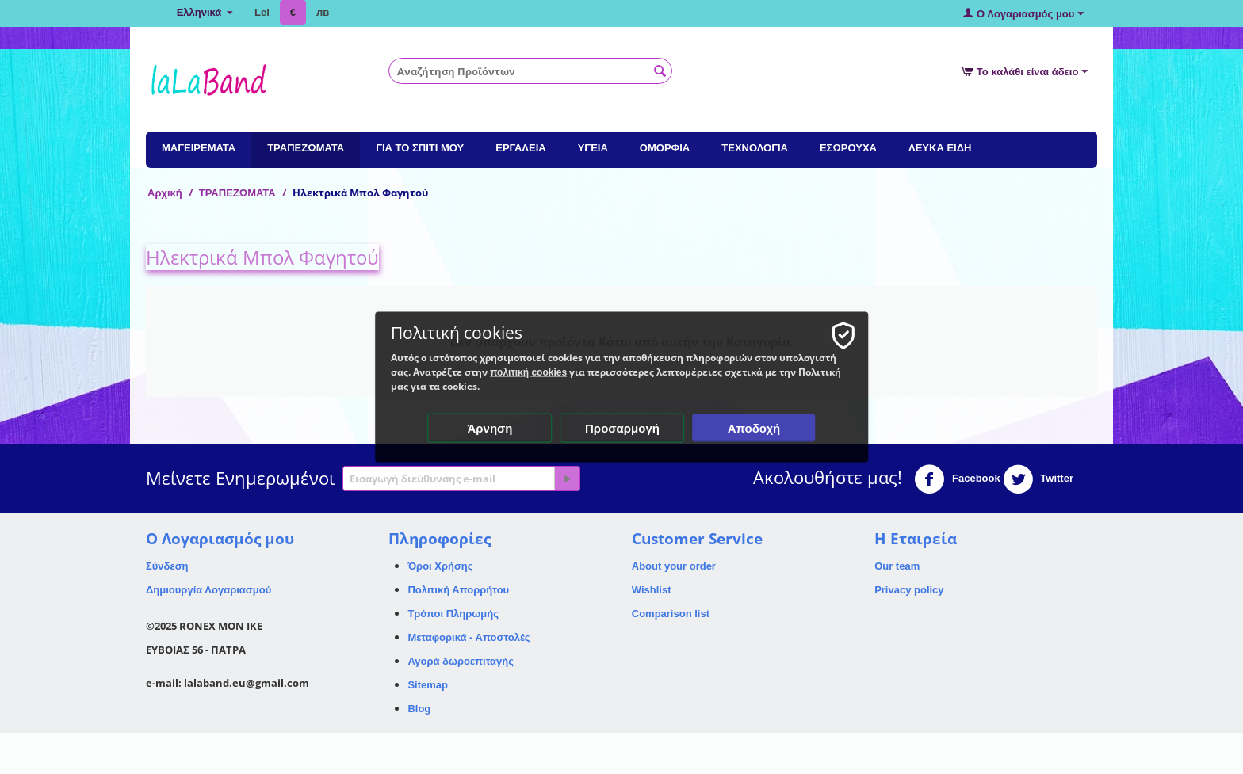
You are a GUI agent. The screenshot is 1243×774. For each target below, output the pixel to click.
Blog (418, 709)
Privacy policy (908, 590)
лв (322, 12)
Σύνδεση (167, 566)
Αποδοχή (754, 428)
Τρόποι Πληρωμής (453, 614)
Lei (262, 12)
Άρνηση (489, 428)
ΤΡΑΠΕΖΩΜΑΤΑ (305, 148)
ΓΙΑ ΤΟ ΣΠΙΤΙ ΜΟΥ (420, 148)
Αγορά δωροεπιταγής (460, 661)
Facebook (957, 479)
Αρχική (164, 193)
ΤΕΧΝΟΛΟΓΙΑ (754, 148)
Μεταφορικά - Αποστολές (468, 637)
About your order (674, 566)
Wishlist (651, 590)
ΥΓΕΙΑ (593, 148)
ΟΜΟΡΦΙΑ (665, 148)
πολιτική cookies (529, 372)
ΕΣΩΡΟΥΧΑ (848, 148)
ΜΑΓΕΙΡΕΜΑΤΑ (198, 148)
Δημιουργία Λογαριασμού (208, 590)
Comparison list (670, 614)
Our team (897, 566)
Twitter (1038, 479)
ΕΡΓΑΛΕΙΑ (520, 148)
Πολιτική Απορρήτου (458, 590)
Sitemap (427, 685)
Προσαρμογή (622, 428)
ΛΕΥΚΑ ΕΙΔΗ (939, 148)
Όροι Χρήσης (439, 566)
